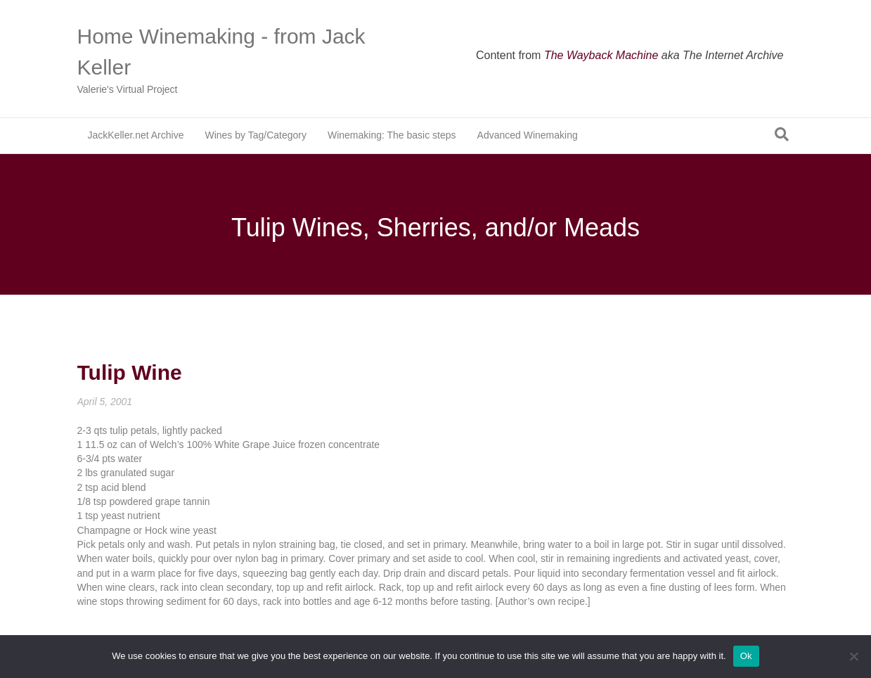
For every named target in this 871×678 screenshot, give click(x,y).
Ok (746, 656)
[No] (853, 656)
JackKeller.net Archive (136, 135)
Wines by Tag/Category (255, 135)
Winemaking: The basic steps (392, 135)
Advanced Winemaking (527, 135)
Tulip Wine (129, 372)
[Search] (781, 134)
